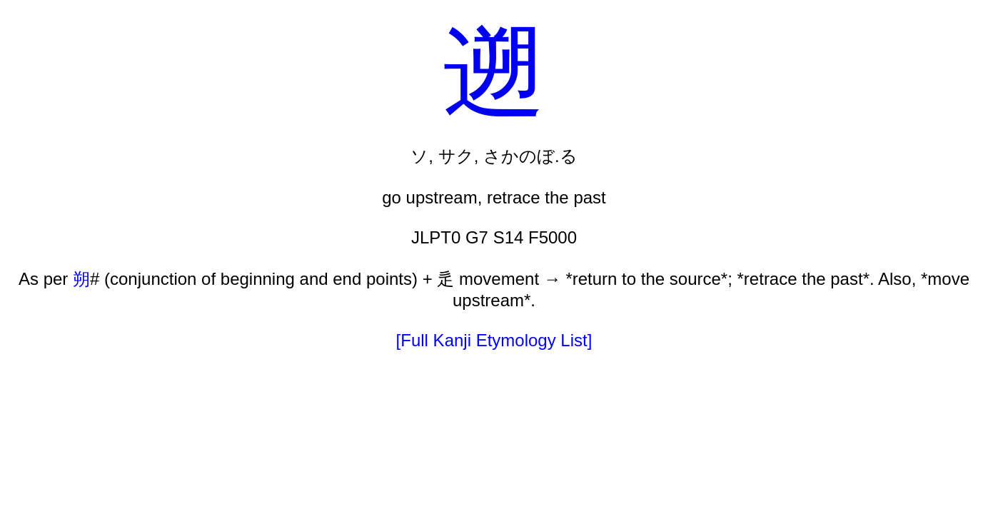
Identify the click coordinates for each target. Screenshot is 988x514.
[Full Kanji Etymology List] (494, 340)
